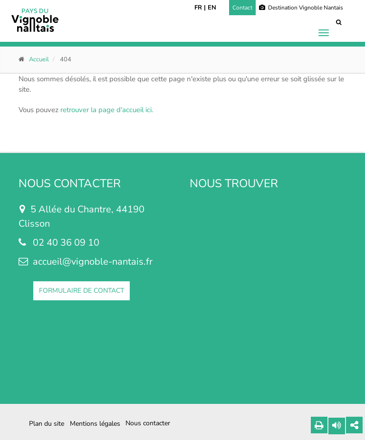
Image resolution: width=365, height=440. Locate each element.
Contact (242, 7)
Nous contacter (147, 423)
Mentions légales (95, 423)
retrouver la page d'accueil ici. (106, 110)
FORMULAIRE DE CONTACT (81, 290)
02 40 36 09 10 (66, 242)
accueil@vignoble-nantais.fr (93, 261)
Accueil (39, 59)
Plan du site (46, 423)
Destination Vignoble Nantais (301, 7)
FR (198, 7)
